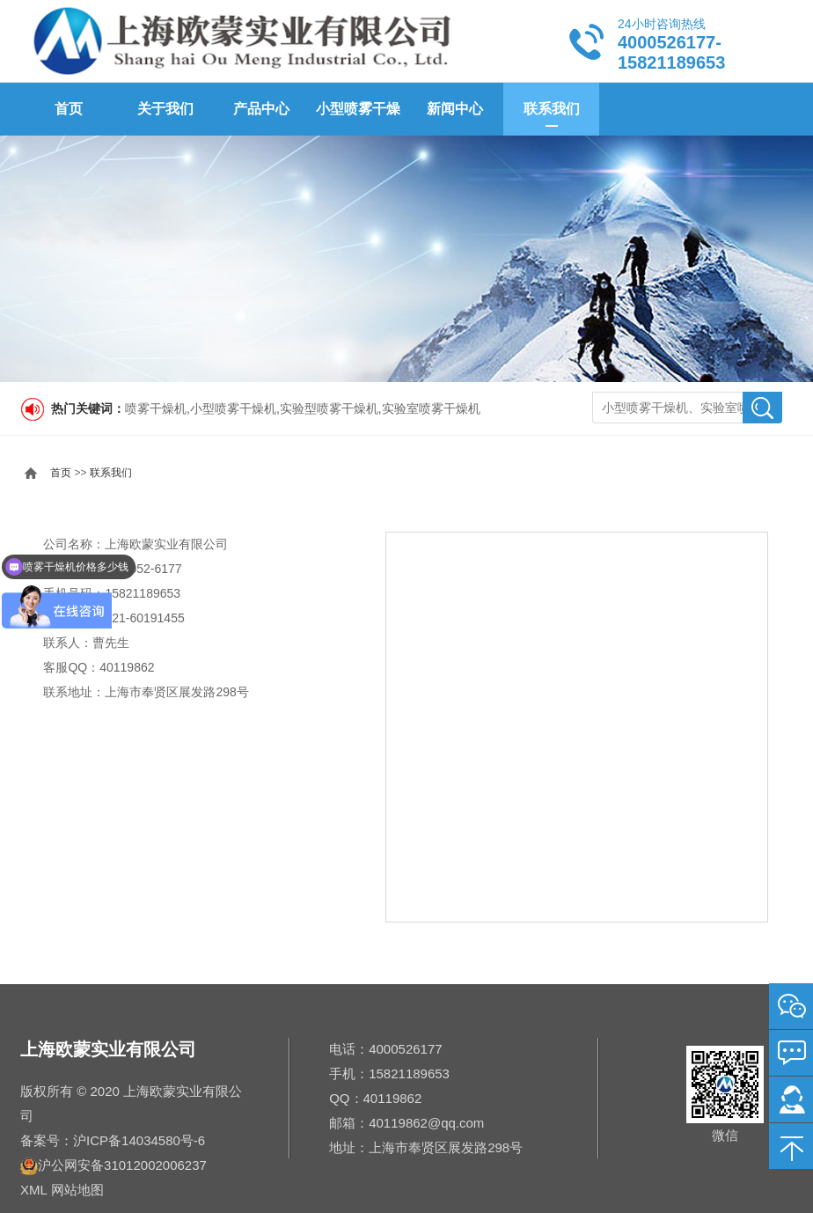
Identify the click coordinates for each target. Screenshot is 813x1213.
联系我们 (552, 108)
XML (33, 1189)
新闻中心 (455, 108)
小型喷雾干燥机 (358, 118)
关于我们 (165, 108)
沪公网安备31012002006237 (122, 1165)
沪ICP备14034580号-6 (139, 1140)
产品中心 (261, 108)
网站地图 (77, 1189)
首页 (69, 108)
